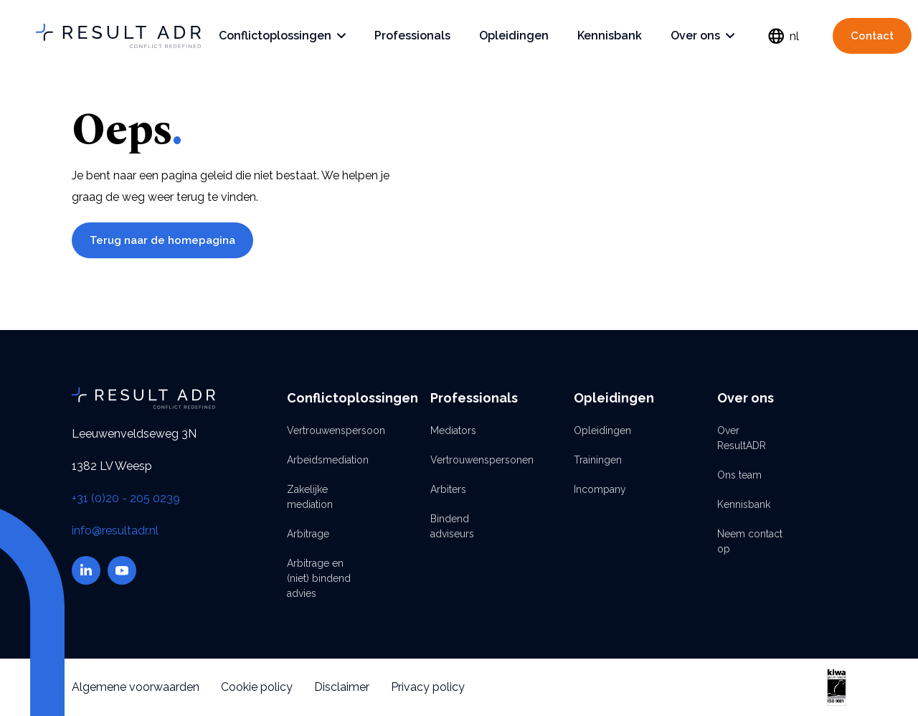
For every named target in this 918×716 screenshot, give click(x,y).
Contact (872, 35)
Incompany (600, 489)
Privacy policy (428, 687)
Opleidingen (514, 35)
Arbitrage (308, 534)
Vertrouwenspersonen (466, 460)
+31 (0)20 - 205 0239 (126, 498)
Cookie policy (257, 687)
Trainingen (598, 460)
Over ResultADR (741, 438)
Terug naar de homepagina (162, 240)
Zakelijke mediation (310, 497)
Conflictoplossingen (282, 35)
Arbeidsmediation (323, 460)
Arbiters (448, 489)
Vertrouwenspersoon (323, 430)
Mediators (453, 430)
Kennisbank (609, 35)
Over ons (702, 35)
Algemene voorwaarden (135, 687)
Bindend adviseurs (452, 526)
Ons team (739, 475)
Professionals (412, 35)
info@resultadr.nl (115, 530)
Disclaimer (341, 687)
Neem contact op (749, 541)
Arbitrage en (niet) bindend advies (319, 578)
